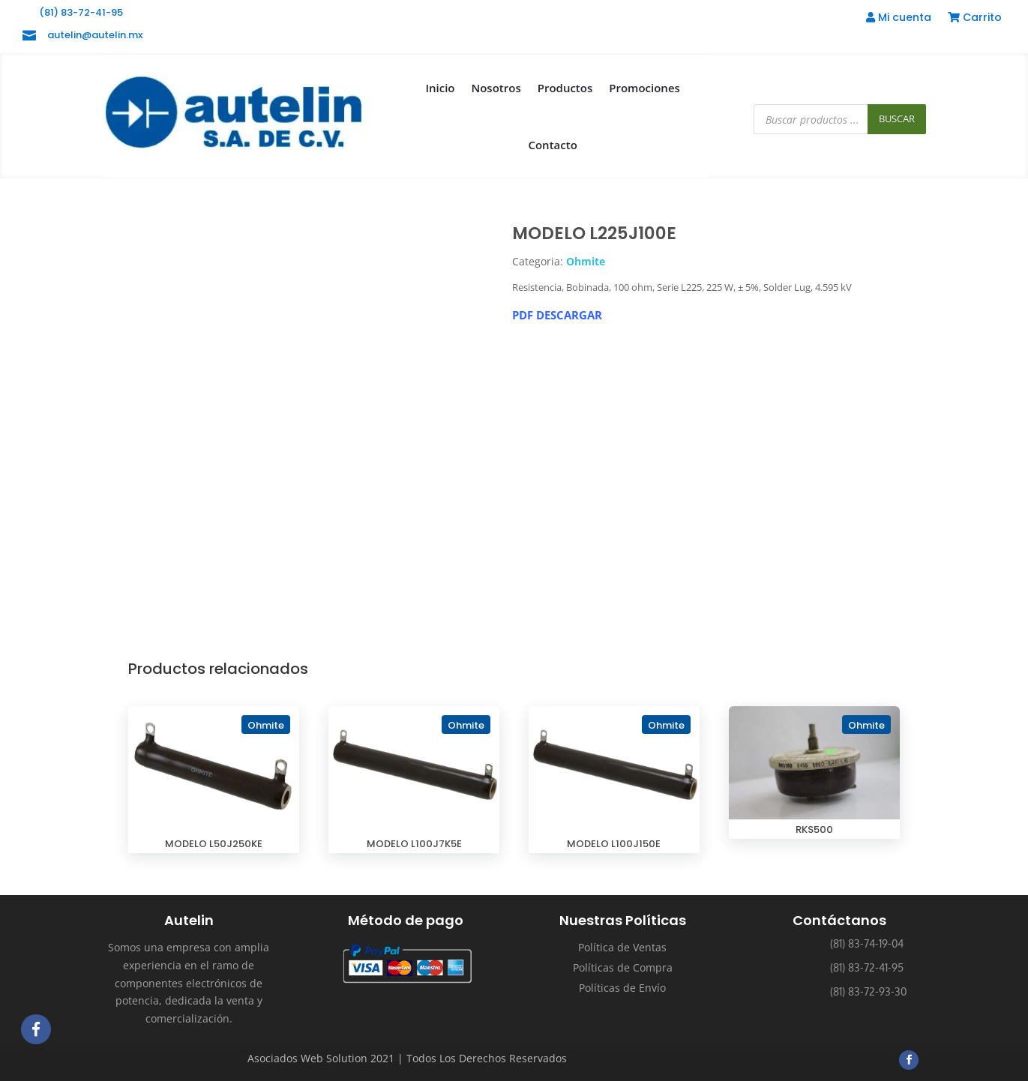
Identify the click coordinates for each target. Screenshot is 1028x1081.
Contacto (552, 144)
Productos (565, 87)
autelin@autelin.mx (94, 35)
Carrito (975, 18)
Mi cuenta (898, 18)
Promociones (644, 87)
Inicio (439, 87)
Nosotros (495, 87)
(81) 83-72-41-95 (81, 12)
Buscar (897, 118)
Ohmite (585, 261)
